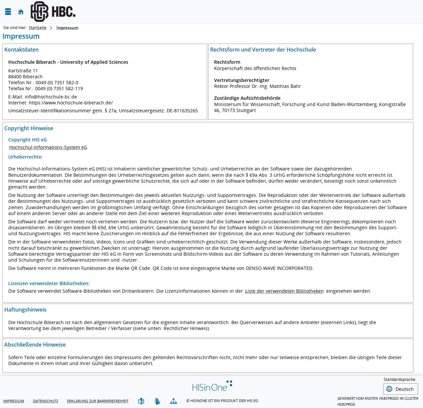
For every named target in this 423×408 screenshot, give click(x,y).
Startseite (38, 27)
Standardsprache (399, 379)
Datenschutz (45, 399)
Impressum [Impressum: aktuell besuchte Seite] (67, 27)
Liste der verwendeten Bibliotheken (284, 291)
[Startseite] (21, 12)
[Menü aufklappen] (8, 12)
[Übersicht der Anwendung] (173, 400)
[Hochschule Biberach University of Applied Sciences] (98, 11)
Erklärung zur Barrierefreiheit (98, 399)
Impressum (13, 399)
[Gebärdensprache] (157, 400)
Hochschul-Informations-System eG (48, 147)
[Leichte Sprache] (141, 400)
